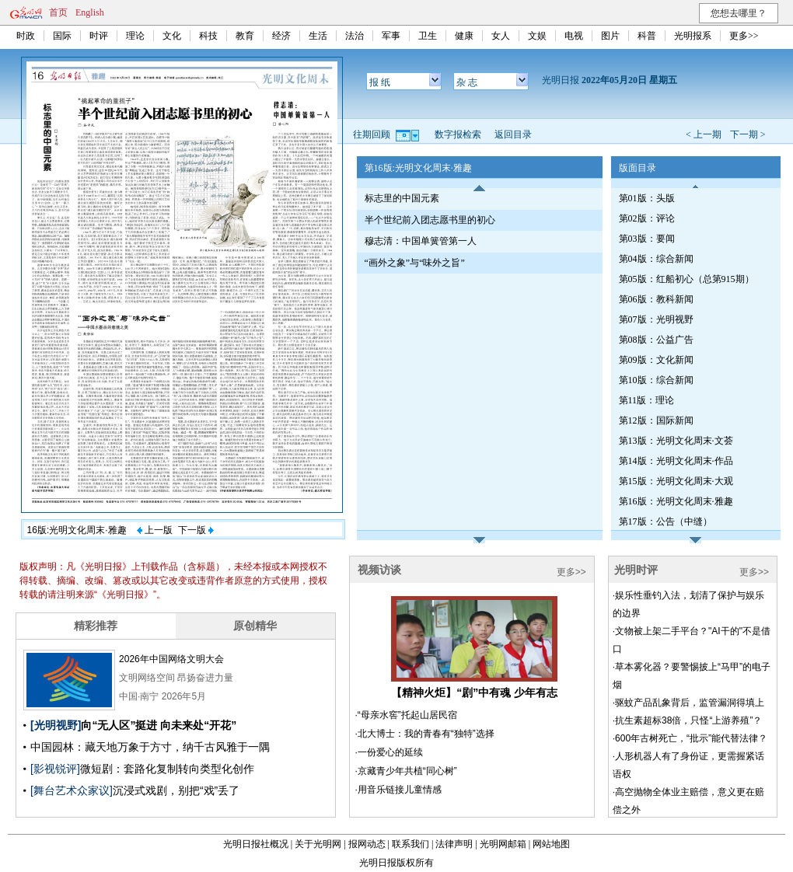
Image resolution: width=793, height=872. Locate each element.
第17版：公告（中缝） (665, 521)
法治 (354, 35)
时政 (25, 35)
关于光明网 (318, 844)
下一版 (196, 530)
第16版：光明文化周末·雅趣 (676, 501)
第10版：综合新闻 (656, 380)
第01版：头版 (647, 198)
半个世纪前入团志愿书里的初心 (430, 220)
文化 (171, 35)
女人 (500, 35)
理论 (135, 35)
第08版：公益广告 (656, 339)
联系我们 (410, 844)
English (89, 12)
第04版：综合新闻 (656, 258)
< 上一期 (703, 134)
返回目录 (513, 134)
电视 (573, 35)
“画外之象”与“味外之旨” (415, 262)
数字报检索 (458, 134)
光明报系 (692, 35)
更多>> (744, 35)
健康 (464, 35)
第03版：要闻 (647, 238)
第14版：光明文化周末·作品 (676, 460)
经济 (281, 35)
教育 (245, 35)
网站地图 (551, 844)
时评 (98, 35)
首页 (58, 12)
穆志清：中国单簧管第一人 (421, 240)
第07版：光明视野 (656, 319)
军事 (391, 35)
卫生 (427, 35)
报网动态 (367, 844)
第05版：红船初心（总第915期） (686, 279)
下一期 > (748, 134)
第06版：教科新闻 (656, 299)
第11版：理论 (647, 400)
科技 (208, 35)
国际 (62, 35)
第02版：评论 (647, 218)
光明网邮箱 (503, 844)
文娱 (537, 35)
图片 (610, 35)
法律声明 (454, 844)
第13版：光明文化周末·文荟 (676, 440)
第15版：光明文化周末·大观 (676, 481)
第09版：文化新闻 (656, 359)
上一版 (155, 530)
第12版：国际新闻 (656, 420)
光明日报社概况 (255, 844)
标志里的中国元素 (402, 198)
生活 (318, 35)
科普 (647, 35)
